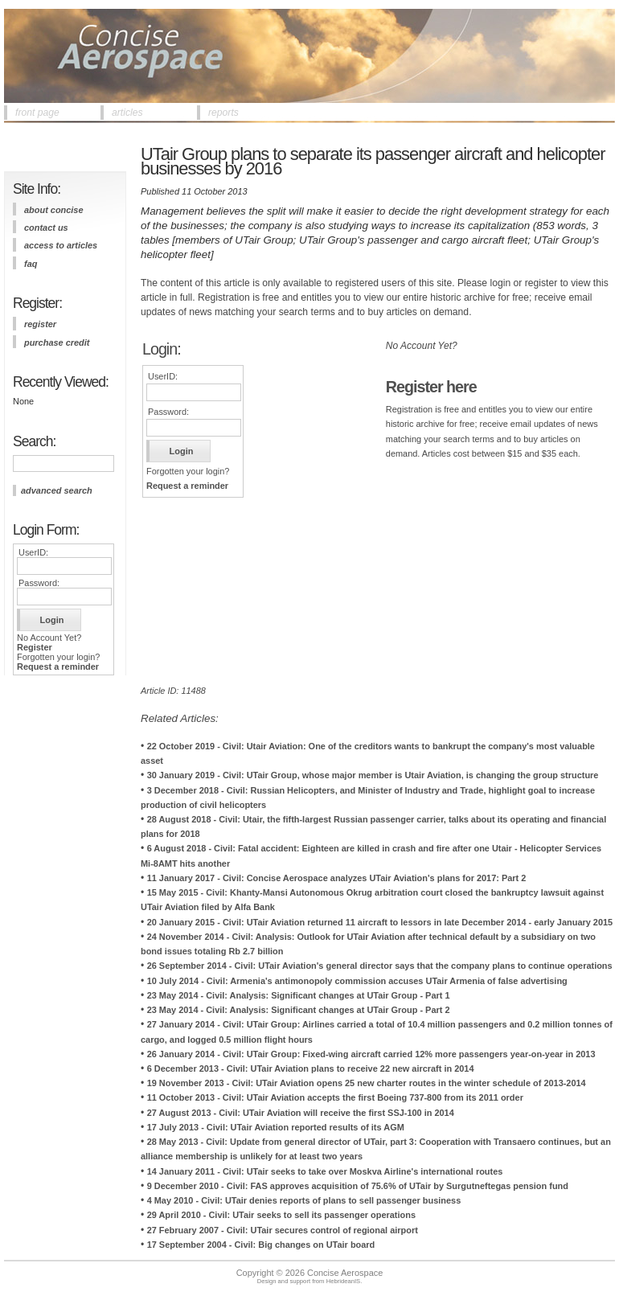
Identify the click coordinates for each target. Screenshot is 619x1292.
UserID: (33, 552)
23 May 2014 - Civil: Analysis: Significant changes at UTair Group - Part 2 (298, 1010)
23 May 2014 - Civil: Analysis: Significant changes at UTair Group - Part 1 (298, 995)
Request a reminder (58, 666)
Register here (431, 387)
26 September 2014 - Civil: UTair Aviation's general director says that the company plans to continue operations (380, 965)
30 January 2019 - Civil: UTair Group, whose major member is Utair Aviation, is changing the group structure (373, 775)
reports (223, 112)
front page (37, 112)
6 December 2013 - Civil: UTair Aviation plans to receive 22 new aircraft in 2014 (310, 1068)
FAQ (30, 264)
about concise (54, 210)
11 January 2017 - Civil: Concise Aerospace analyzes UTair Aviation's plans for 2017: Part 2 (337, 878)
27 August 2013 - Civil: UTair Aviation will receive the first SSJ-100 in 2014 (300, 1113)
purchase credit (56, 342)
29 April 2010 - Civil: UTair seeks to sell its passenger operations (281, 1215)
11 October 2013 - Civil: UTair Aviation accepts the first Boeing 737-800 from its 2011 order (335, 1097)
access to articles (60, 245)
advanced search (56, 490)
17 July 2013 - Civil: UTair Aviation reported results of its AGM (275, 1127)
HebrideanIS (343, 1281)
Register (34, 647)
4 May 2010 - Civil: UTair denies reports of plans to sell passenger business (304, 1200)
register (40, 324)
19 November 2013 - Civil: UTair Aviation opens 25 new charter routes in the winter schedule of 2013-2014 (366, 1083)
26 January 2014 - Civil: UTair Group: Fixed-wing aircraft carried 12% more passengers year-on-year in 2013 (371, 1054)
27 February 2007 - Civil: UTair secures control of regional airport (282, 1230)
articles (127, 112)
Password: (38, 583)
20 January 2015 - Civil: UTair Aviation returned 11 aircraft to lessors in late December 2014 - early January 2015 (380, 922)
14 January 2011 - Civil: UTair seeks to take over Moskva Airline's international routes (325, 1171)
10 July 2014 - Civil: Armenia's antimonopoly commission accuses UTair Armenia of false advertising (357, 981)
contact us (46, 227)
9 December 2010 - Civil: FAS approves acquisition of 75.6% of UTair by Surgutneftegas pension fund (357, 1186)
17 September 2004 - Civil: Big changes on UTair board (261, 1244)
